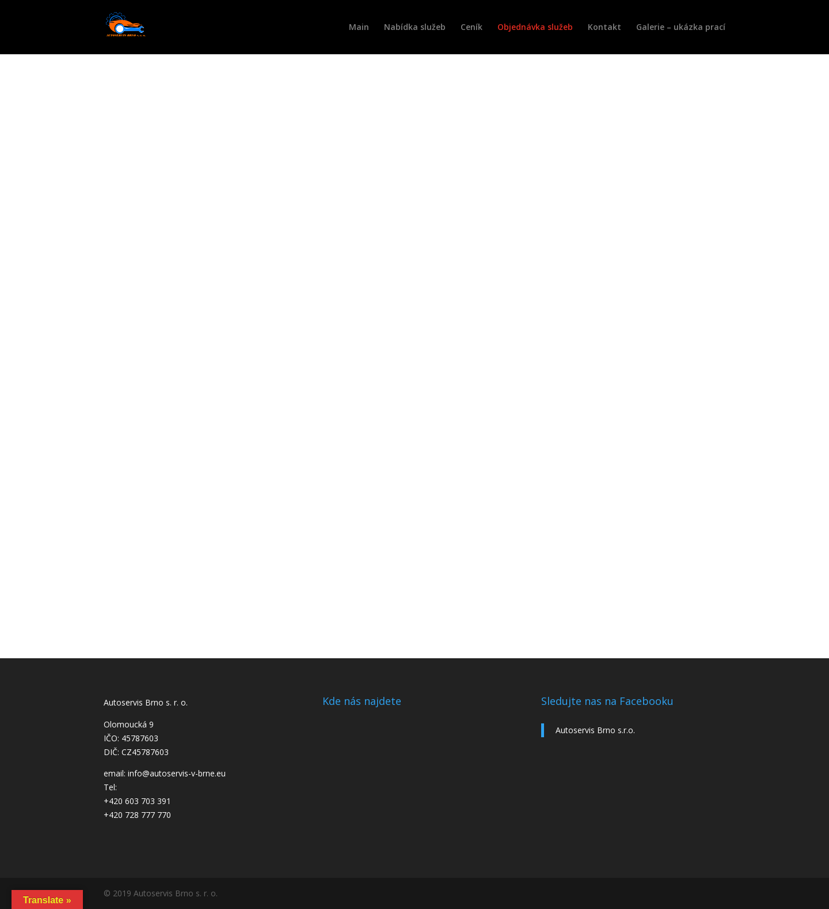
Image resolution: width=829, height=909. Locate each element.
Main (359, 27)
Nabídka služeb (415, 27)
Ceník (471, 27)
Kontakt (604, 27)
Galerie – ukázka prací (680, 27)
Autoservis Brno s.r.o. (595, 730)
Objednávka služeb (535, 27)
